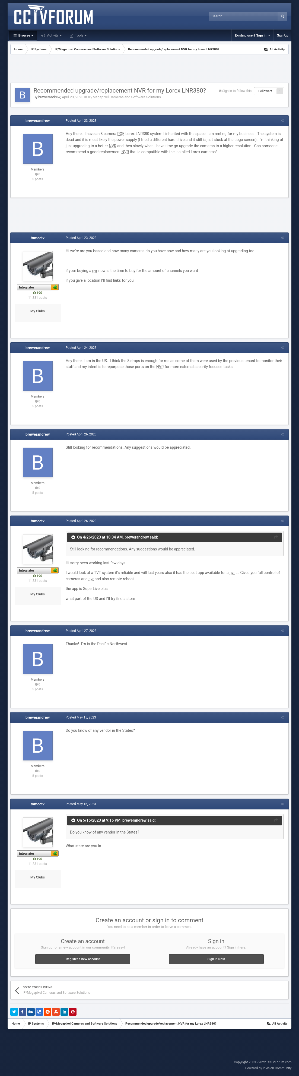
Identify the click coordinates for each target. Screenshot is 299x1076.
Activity (54, 35)
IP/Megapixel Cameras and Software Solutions (124, 97)
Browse (25, 35)
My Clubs (37, 311)
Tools (80, 35)
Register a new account (83, 959)
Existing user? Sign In (252, 35)
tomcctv (37, 238)
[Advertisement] (149, 69)
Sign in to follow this (237, 91)
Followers (265, 91)
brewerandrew (49, 97)
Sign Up (282, 35)
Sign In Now (216, 959)
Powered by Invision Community (268, 1068)
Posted (80, 121)
